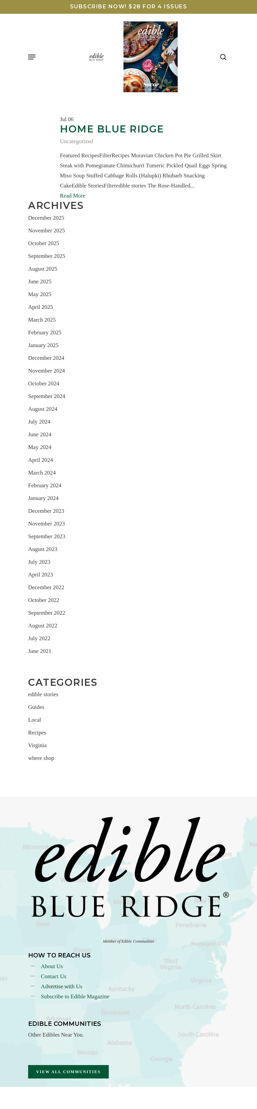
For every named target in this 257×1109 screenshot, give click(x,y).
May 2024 (39, 447)
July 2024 (39, 422)
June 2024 (39, 434)
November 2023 (46, 523)
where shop (41, 758)
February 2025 (45, 332)
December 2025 (46, 218)
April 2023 (40, 574)
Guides (36, 707)
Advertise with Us (61, 986)
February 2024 (45, 485)
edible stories (43, 694)
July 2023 (39, 562)
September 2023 (46, 536)
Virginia (37, 745)
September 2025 (46, 256)
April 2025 (40, 307)
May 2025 (39, 294)
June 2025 (39, 281)
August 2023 (42, 549)
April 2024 (40, 460)
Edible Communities (64, 1024)
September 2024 (46, 396)
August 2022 (42, 625)
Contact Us (53, 976)
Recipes (37, 732)
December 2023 (46, 511)
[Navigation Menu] (31, 57)
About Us (52, 966)
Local (34, 720)
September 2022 (46, 613)
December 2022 (46, 587)
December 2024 (46, 358)
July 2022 (39, 638)
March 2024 (42, 472)
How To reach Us (59, 955)
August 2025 (42, 269)
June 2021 (39, 651)
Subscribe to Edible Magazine (75, 996)
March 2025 (42, 320)
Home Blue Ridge (112, 129)
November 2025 (46, 230)
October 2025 (43, 243)
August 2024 (42, 409)
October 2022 (43, 600)
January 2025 (43, 345)
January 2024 (43, 498)
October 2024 (43, 383)
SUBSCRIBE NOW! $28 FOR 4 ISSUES (128, 6)
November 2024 (46, 371)
